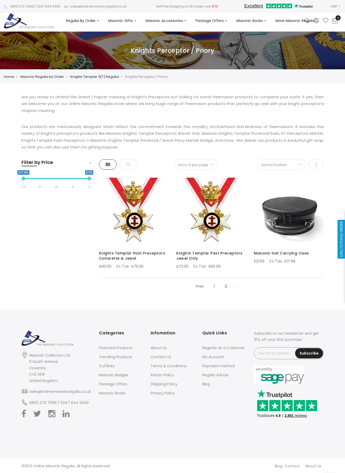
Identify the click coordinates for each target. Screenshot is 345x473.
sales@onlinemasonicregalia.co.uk (95, 6)
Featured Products (115, 347)
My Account (213, 356)
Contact (292, 466)
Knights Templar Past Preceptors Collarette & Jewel (132, 256)
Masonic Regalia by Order (42, 76)
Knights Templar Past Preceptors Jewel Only (209, 256)
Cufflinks (107, 366)
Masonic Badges (113, 375)
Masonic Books (112, 393)
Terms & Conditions (169, 366)
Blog (206, 384)
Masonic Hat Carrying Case (281, 253)
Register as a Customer (223, 347)
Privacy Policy (163, 393)
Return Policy (162, 375)
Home (9, 76)
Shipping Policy (164, 384)
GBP (335, 6)
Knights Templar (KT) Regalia (94, 76)
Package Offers (113, 384)
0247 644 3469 (48, 6)
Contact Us (161, 356)
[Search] (307, 21)
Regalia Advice (215, 375)
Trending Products (115, 356)
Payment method (218, 366)
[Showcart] (335, 21)
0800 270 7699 (19, 6)
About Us (159, 347)
